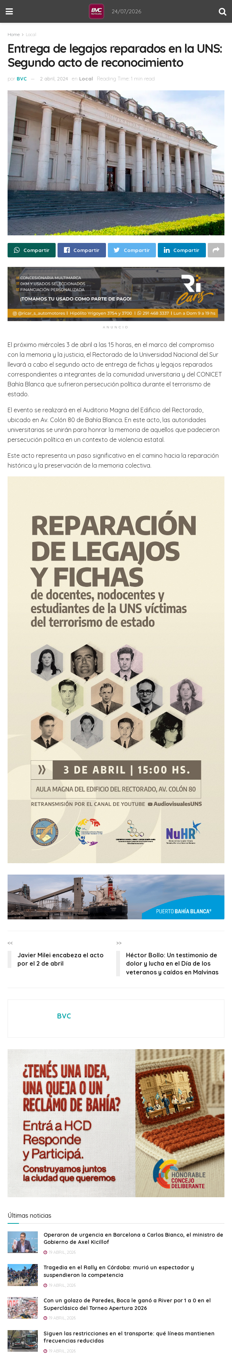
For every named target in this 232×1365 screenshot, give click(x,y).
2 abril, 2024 (54, 79)
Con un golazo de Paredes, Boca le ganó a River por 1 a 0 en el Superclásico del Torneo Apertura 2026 (127, 1304)
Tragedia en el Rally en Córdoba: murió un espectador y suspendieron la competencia (119, 1271)
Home (14, 34)
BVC (22, 79)
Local (31, 34)
